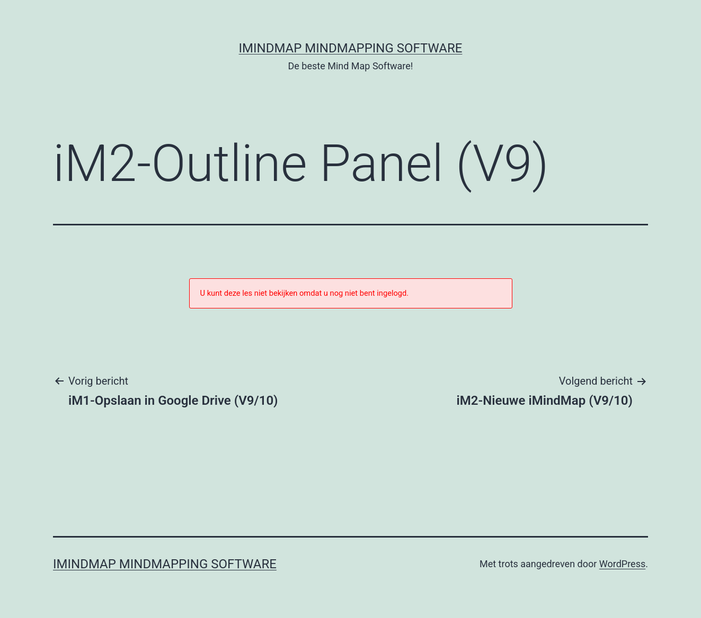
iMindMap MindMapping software (351, 48)
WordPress (622, 563)
